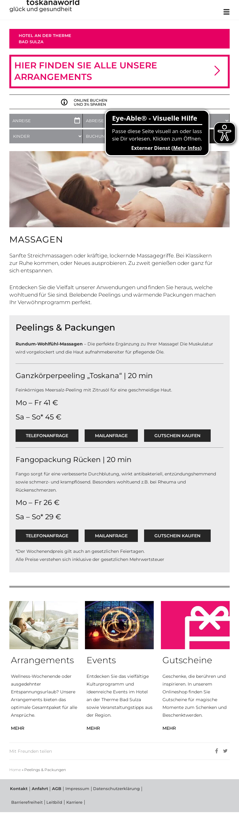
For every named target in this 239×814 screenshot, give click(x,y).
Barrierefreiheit (143, 789)
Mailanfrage (111, 435)
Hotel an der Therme (45, 35)
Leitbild (18, 803)
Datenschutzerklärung (104, 789)
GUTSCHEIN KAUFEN (177, 435)
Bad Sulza (31, 41)
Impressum (69, 789)
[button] (217, 71)
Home (15, 770)
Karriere (35, 803)
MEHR (17, 728)
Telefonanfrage (47, 435)
